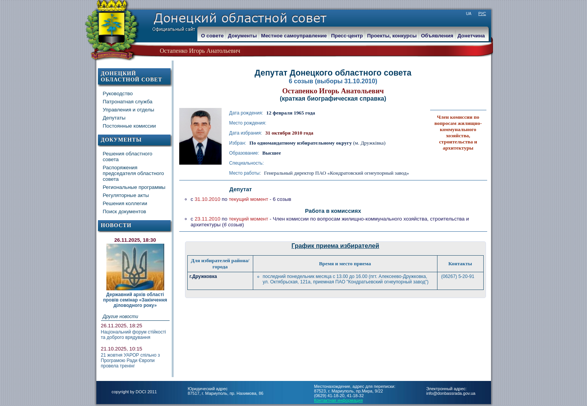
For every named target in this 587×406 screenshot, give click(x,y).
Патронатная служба (128, 101)
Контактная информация (338, 400)
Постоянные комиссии (129, 126)
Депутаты (114, 118)
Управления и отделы (129, 110)
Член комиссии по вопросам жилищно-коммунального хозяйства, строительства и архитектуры (458, 132)
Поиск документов (124, 211)
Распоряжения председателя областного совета (133, 173)
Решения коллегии (125, 203)
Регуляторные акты (126, 195)
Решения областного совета (128, 156)
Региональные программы (134, 187)
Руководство (118, 93)
